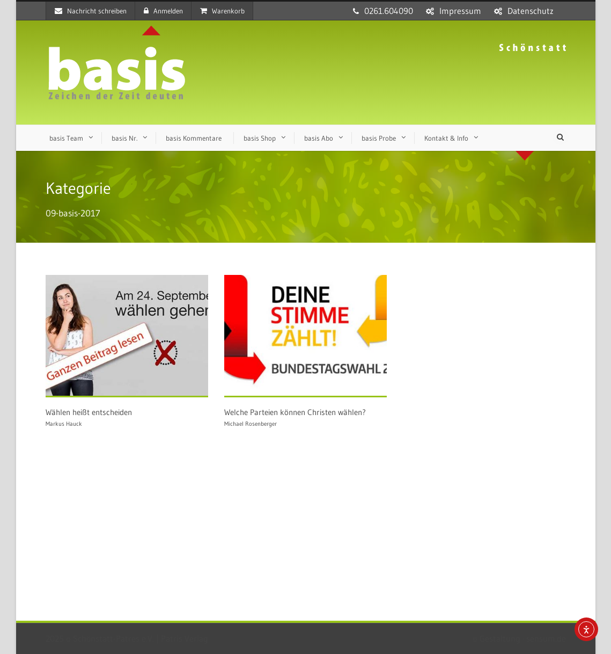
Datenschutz (530, 10)
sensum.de (546, 638)
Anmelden (163, 10)
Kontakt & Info (446, 138)
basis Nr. (124, 138)
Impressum (460, 10)
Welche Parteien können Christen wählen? (295, 412)
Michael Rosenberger (250, 423)
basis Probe (379, 138)
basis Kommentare (194, 138)
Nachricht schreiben (91, 10)
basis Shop (260, 138)
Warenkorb (222, 10)
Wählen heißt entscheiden (89, 412)
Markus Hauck (64, 423)
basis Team (66, 138)
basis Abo (318, 138)
